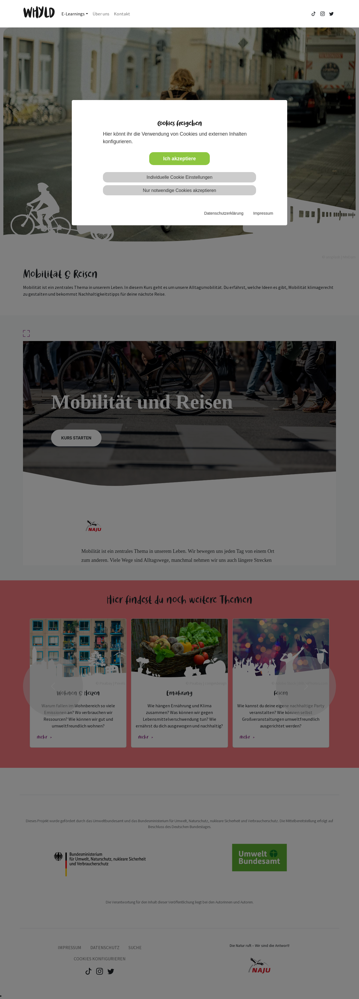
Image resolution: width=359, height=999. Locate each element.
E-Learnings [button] (73, 14)
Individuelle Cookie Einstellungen (180, 177)
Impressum (263, 213)
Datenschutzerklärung (223, 213)
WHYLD (39, 13)
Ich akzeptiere (179, 158)
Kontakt (122, 14)
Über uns (101, 14)
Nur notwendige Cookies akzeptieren (179, 190)
